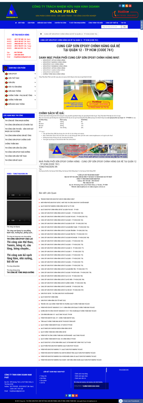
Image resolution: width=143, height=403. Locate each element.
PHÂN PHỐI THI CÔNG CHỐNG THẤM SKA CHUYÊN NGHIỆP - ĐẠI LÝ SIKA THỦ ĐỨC (62, 335)
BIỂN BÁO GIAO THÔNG (44, 23)
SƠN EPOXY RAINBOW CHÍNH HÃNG (55, 66)
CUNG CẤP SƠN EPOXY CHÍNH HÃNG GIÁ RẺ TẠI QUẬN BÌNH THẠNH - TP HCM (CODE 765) (64, 227)
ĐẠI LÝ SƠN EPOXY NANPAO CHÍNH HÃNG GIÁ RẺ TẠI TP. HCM (56, 206)
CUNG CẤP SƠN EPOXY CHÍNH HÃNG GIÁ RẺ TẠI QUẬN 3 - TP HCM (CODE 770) (61, 244)
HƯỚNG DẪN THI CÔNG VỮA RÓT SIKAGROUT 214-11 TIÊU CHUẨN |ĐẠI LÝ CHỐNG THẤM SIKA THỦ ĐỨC (67, 311)
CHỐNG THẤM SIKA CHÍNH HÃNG (54, 74)
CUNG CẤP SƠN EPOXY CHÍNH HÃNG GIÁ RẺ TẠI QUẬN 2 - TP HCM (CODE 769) (61, 241)
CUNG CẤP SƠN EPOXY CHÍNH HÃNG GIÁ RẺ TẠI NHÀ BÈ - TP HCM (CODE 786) (61, 286)
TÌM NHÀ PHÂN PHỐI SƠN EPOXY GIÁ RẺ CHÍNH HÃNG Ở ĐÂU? (57, 199)
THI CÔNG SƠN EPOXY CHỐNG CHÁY (18, 140)
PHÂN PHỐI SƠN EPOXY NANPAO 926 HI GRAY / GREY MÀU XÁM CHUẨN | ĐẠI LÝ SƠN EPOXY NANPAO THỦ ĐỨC (70, 360)
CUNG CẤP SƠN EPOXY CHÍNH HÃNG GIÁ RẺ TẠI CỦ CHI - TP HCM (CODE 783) (61, 276)
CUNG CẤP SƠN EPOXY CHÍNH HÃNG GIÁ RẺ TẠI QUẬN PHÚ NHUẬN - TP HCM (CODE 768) (64, 237)
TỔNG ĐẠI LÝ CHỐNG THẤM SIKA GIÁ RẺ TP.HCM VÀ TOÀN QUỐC (57, 321)
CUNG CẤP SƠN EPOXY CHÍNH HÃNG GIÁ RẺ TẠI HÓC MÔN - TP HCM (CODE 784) (61, 279)
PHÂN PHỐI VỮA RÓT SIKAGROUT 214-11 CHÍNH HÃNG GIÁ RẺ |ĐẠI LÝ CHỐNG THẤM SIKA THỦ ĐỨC (67, 307)
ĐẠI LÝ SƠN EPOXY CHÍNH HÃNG (48, 297)
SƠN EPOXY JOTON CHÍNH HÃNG (54, 68)
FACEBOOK (124, 370)
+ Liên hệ (42, 383)
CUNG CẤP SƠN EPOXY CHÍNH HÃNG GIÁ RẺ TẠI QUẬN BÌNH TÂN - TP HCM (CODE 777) (63, 269)
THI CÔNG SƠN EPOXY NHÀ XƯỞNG (17, 152)
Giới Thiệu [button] (21, 23)
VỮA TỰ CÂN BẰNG (13, 87)
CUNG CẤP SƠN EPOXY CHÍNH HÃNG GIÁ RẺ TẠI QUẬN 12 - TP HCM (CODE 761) (70, 34)
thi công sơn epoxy (80, 382)
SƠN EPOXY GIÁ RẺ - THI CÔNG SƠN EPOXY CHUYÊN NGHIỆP (56, 293)
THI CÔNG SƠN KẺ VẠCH (13, 160)
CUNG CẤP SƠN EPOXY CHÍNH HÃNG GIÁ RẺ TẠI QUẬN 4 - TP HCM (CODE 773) (61, 255)
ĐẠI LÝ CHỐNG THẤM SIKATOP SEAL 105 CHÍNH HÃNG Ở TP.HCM (57, 339)
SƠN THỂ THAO (12, 78)
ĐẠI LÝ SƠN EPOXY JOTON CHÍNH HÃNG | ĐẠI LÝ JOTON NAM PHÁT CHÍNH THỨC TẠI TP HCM (65, 342)
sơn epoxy (89, 382)
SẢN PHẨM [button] (31, 23)
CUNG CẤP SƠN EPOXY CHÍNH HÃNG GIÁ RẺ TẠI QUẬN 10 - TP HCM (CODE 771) (61, 248)
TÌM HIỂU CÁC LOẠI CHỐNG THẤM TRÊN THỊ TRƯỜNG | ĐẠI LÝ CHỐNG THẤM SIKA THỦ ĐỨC (64, 304)
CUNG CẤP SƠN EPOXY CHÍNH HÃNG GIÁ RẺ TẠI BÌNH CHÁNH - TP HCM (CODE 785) (62, 283)
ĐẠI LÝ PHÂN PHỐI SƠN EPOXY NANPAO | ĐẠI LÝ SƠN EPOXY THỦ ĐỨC (59, 346)
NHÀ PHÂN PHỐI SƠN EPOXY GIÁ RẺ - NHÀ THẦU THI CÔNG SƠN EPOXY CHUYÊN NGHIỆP (64, 202)
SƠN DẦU (10, 82)
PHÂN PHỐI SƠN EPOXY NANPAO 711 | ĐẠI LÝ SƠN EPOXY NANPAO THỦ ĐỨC (61, 349)
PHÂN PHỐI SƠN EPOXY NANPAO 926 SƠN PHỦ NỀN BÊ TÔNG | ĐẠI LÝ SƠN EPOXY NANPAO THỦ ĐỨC (67, 353)
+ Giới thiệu (42, 378)
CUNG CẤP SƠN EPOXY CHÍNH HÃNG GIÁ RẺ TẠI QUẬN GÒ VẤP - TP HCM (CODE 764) (63, 223)
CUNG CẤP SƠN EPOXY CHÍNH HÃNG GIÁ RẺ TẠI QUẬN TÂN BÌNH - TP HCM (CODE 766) (63, 230)
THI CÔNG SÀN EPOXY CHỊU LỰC (20, 239)
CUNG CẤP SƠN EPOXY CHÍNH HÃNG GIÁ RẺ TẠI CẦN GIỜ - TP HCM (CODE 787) (61, 290)
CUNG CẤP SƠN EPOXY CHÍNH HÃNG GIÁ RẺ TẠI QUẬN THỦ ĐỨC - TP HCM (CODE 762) (63, 216)
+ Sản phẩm (43, 380)
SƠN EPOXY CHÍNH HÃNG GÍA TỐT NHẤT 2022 (52, 300)
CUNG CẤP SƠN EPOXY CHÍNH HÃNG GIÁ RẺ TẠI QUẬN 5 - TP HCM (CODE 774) (61, 258)
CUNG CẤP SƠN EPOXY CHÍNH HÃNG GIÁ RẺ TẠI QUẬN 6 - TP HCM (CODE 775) (61, 262)
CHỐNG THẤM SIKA (13, 100)
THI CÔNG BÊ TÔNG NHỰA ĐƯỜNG (17, 121)
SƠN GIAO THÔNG (13, 91)
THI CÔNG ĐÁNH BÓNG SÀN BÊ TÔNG (18, 135)
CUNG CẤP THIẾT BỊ (112, 23)
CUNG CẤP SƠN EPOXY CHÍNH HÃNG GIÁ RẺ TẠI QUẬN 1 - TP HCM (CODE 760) (61, 213)
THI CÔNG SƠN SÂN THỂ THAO (16, 156)
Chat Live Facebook (129, 401)
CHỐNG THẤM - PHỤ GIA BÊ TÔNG (18, 95)
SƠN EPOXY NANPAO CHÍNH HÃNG (54, 62)
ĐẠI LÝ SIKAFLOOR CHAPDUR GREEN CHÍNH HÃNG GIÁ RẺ (55, 328)
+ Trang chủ (43, 376)
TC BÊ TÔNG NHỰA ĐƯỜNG (77, 23)
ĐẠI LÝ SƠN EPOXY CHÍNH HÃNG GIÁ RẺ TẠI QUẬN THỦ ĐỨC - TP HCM (58, 209)
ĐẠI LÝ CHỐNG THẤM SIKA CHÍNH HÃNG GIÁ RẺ (52, 332)
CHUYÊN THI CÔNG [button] (60, 23)
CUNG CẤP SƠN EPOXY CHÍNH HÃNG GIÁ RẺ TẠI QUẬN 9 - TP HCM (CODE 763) (61, 220)
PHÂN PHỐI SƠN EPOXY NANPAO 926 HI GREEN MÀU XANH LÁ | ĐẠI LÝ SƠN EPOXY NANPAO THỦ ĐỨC (67, 356)
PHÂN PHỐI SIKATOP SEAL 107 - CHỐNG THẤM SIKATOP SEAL (57, 318)
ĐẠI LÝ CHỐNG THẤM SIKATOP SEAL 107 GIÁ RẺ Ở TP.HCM (55, 325)
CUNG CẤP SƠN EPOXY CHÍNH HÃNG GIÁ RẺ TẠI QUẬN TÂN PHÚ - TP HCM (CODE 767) (63, 234)
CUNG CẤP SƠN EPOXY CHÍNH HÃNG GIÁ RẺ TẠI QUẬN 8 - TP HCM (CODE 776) (61, 265)
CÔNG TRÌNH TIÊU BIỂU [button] (95, 23)
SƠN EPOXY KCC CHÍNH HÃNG (53, 64)
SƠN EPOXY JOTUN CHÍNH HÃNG (54, 60)
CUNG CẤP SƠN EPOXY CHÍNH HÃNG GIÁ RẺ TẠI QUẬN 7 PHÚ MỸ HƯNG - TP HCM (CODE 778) (65, 272)
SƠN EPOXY (11, 74)
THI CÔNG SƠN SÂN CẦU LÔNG (16, 148)
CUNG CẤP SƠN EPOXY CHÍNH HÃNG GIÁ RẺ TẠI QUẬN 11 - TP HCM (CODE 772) (61, 251)
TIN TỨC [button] (123, 23)
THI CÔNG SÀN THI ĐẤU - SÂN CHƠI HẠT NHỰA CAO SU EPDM (19, 130)
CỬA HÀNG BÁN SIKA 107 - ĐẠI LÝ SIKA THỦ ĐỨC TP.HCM (55, 314)
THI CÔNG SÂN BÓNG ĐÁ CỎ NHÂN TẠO (19, 125)
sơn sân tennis (97, 382)
